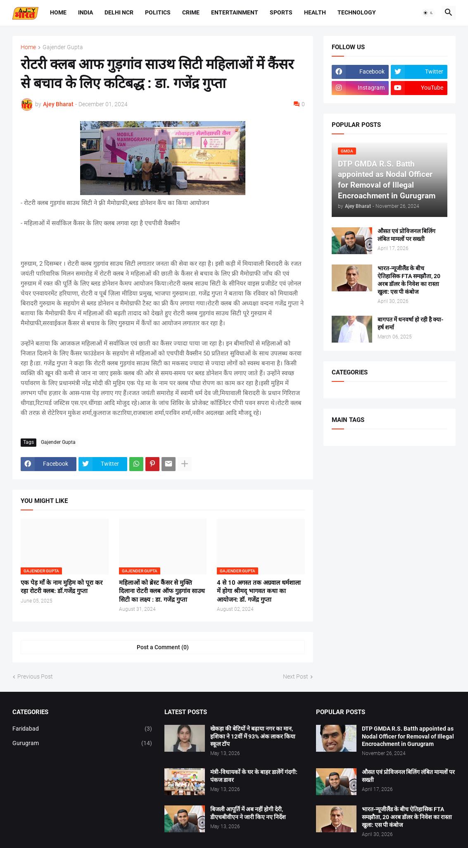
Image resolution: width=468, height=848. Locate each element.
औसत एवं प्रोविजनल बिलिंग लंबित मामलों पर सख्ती (406, 235)
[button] (428, 13)
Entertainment (234, 12)
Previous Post (35, 676)
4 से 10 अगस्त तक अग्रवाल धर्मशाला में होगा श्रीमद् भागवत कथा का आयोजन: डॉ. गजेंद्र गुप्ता (259, 591)
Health (315, 12)
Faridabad (82, 729)
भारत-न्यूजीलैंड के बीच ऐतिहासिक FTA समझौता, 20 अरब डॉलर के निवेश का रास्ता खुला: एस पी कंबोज (409, 280)
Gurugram (82, 743)
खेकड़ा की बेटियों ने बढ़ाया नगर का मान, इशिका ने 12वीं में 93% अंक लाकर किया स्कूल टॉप (252, 736)
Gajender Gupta (63, 47)
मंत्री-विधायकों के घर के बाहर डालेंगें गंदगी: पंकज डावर (253, 776)
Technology (356, 12)
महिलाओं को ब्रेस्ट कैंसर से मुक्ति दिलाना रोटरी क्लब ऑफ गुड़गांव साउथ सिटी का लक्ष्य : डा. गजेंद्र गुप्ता (162, 591)
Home (58, 12)
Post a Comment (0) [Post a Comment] (163, 647)
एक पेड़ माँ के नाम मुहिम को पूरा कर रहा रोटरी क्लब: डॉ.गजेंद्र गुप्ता (61, 587)
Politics (158, 12)
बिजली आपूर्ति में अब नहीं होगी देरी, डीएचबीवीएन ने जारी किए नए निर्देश (248, 813)
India (85, 12)
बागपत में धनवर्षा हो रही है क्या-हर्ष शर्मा (410, 323)
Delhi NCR (119, 12)
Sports (281, 12)
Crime (191, 12)
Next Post (295, 676)
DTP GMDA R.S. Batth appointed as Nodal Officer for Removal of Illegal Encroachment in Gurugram (408, 736)
